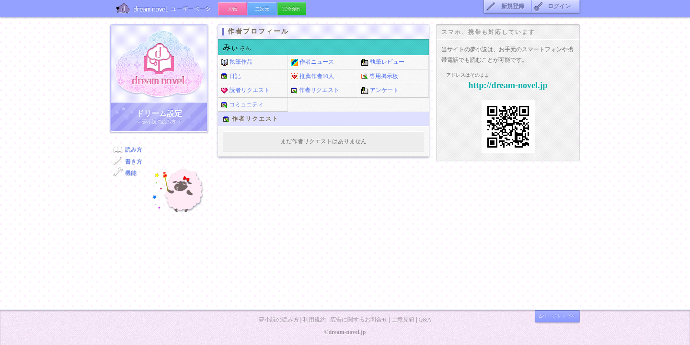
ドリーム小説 (159, 63)
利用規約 (314, 319)
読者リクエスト (245, 90)
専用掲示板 (379, 76)
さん (237, 48)
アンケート (380, 90)
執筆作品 (237, 62)
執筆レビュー (382, 62)
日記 (231, 76)
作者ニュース (312, 62)
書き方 (133, 161)
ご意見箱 (402, 319)
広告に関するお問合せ (359, 319)
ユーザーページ (164, 8)
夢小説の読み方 (279, 319)
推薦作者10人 (312, 76)
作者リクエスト (315, 90)
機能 (131, 173)
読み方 (133, 149)
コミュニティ (242, 105)
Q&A (424, 319)
